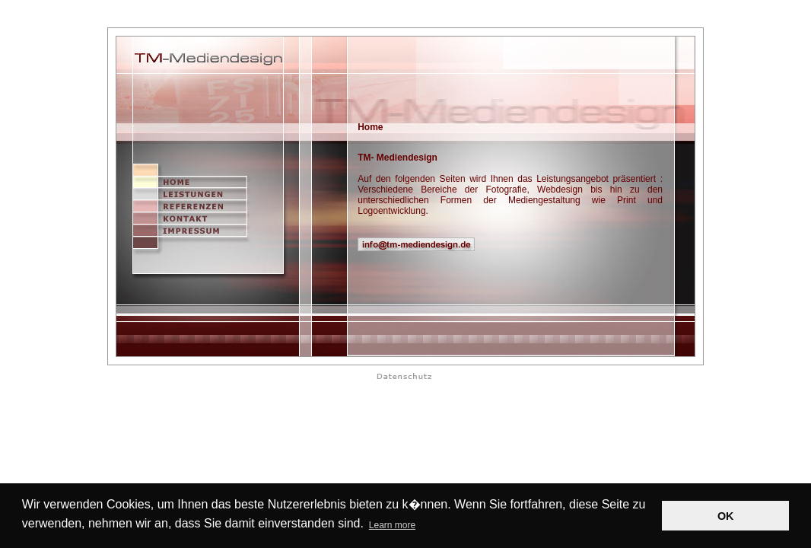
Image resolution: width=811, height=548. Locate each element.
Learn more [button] (392, 525)
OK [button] (725, 516)
